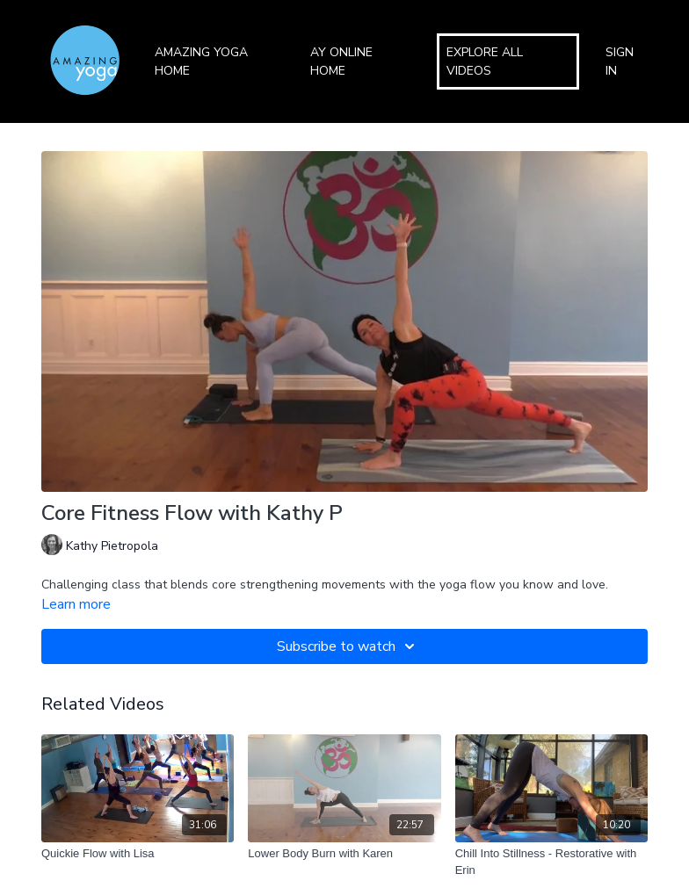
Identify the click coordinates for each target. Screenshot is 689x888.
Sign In (620, 61)
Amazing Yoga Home (201, 61)
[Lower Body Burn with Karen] (344, 854)
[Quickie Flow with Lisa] (137, 854)
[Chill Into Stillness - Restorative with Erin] (551, 862)
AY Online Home (341, 61)
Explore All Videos (484, 61)
